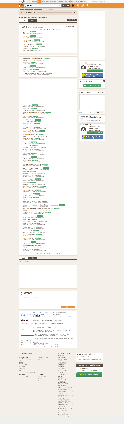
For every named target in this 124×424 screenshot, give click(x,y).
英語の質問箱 (61, 378)
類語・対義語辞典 (62, 357)
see (34, 201)
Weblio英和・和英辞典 (27, 353)
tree (32, 194)
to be (36, 208)
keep (32, 168)
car (34, 44)
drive (26, 197)
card (28, 190)
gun (39, 58)
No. (24, 168)
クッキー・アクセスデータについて (27, 372)
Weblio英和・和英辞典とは (25, 359)
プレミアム (78, 6)
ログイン (82, 6)
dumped (33, 164)
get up (27, 194)
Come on (25, 58)
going (40, 208)
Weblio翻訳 (101, 92)
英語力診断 (56, 1)
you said (37, 73)
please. (32, 190)
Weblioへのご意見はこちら (83, 357)
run (29, 131)
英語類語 (43, 1)
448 (54, 29)
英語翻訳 (61, 1)
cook (28, 145)
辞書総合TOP (22, 368)
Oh (23, 32)
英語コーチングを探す (75, 1)
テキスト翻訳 (85, 93)
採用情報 (40, 380)
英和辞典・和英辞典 (29, 9)
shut (26, 175)
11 (49, 29)
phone (41, 205)
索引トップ (22, 261)
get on (29, 216)
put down (28, 227)
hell (31, 175)
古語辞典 (60, 376)
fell (26, 120)
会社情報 (40, 378)
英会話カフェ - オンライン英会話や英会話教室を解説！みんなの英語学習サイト (65, 404)
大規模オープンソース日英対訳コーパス (27, 324)
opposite (31, 134)
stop (29, 44)
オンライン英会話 (66, 1)
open (26, 223)
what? (27, 164)
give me (35, 205)
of (30, 238)
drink (26, 138)
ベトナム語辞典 (61, 374)
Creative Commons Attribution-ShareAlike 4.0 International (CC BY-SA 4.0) (53, 317)
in (42, 208)
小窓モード (73, 5)
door (37, 168)
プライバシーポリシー (24, 364)
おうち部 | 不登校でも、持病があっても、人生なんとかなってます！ (65, 410)
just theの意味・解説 (38, 9)
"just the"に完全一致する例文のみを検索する (33, 17)
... (28, 127)
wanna (31, 201)
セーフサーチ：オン (72, 19)
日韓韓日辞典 (61, 366)
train (26, 127)
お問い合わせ (41, 359)
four (28, 238)
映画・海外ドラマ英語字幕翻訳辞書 (27, 315)
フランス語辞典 (61, 368)
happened (35, 186)
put (35, 58)
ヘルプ (20, 370)
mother (29, 230)
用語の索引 (27, 261)
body (39, 164)
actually (56, 205)
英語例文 (39, 1)
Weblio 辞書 (22, 9)
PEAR (22, 329)
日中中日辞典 (61, 364)
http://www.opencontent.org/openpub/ (42, 331)
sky (33, 120)
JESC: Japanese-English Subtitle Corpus (42, 313)
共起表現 (47, 1)
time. (31, 179)
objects (37, 131)
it (27, 48)
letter (26, 212)
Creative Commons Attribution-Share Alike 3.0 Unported (51, 335)
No (23, 149)
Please (24, 205)
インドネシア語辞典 (62, 370)
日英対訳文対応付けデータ (27, 335)
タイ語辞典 (60, 372)
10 (47, 29)
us (32, 123)
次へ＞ (60, 29)
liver (28, 153)
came (32, 212)
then (24, 131)
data (33, 131)
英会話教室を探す (83, 1)
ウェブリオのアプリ (23, 376)
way (33, 73)
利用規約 (21, 362)
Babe (24, 112)
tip (28, 182)
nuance (29, 69)
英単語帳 (52, 1)
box (33, 245)
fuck (29, 186)
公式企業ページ (42, 376)
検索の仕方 (21, 361)
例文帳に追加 (32, 31)
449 (57, 29)
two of (29, 123)
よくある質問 (95, 359)
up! (33, 175)
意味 (23, 20)
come (40, 212)
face (26, 234)
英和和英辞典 (34, 1)
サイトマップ (22, 366)
